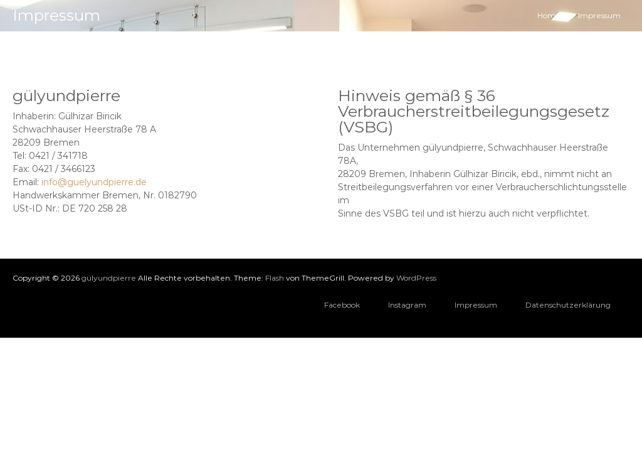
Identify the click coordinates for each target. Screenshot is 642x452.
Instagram (407, 304)
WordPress (416, 277)
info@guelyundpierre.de (94, 182)
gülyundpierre (109, 277)
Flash (274, 277)
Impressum (476, 304)
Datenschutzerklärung (568, 304)
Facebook (342, 304)
